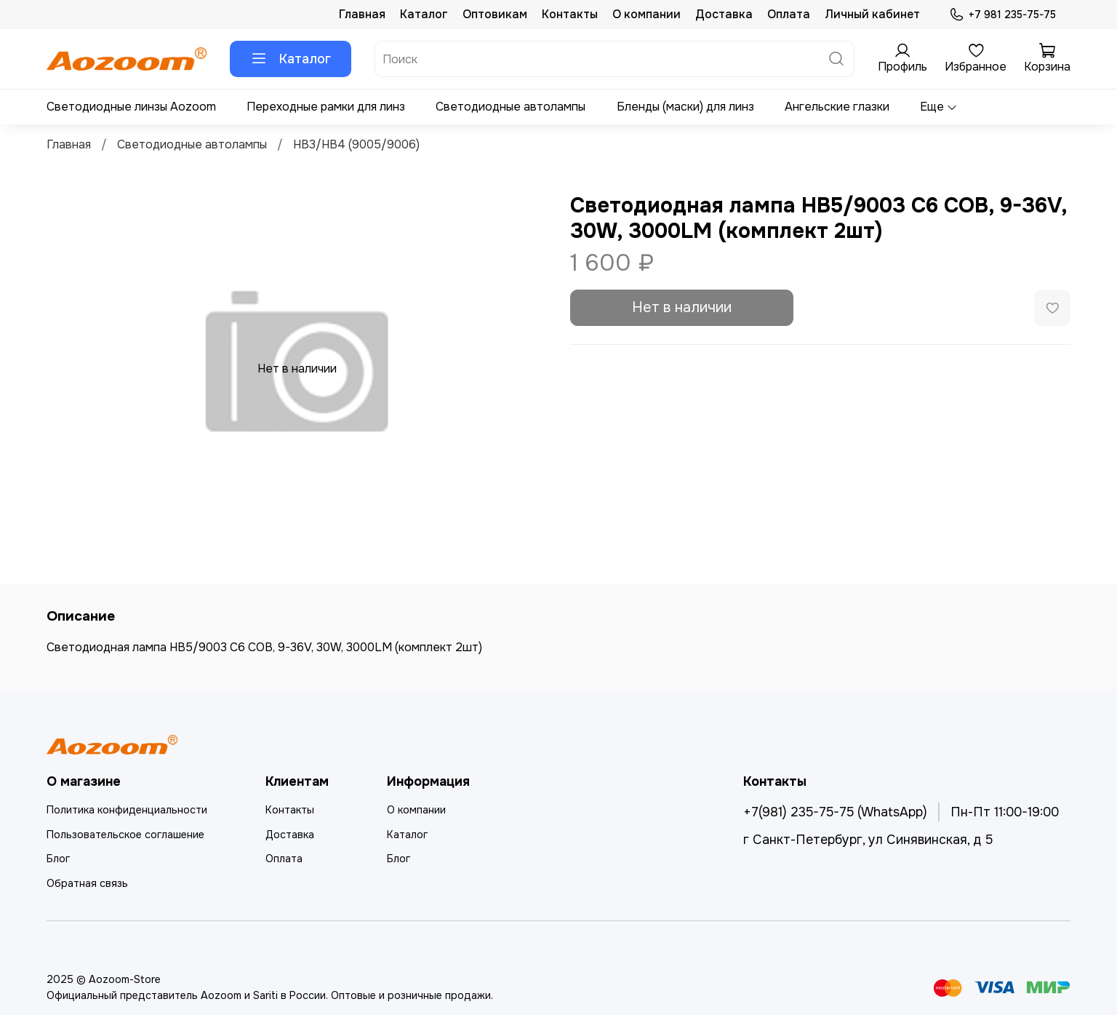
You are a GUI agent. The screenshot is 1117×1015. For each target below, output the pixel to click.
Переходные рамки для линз (326, 106)
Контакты (570, 14)
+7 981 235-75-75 (1002, 15)
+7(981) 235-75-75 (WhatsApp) (835, 812)
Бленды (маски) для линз (685, 106)
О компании (646, 14)
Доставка (724, 14)
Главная (362, 14)
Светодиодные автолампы (510, 106)
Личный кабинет (872, 14)
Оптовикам (495, 14)
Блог (58, 858)
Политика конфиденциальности (127, 809)
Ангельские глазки (837, 106)
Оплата (788, 14)
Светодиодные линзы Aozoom (131, 106)
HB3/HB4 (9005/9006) (356, 144)
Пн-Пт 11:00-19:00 (1004, 812)
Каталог (424, 14)
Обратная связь (87, 883)
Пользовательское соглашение (125, 834)
